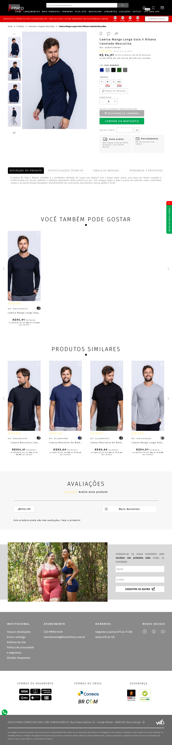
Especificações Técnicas (66, 170)
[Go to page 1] (86, 225)
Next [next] (14, 132)
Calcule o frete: (107, 130)
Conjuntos (110, 12)
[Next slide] (168, 268)
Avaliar (24, 509)
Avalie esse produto (123, 51)
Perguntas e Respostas (146, 170)
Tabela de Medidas (106, 170)
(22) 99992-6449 (53, 631)
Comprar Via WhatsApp (122, 121)
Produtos (20, 26)
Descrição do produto (26, 170)
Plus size (81, 12)
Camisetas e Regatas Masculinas (41, 26)
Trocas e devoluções (19, 631)
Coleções (125, 12)
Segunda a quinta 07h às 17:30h (114, 631)
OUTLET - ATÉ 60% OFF (146, 12)
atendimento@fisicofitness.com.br (64, 637)
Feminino (67, 12)
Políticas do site (16, 642)
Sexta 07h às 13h (105, 637)
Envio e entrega (16, 637)
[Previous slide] (4, 268)
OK (137, 130)
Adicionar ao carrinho (121, 113)
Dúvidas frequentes (18, 657)
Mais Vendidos (51, 12)
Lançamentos (32, 12)
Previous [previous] (14, 34)
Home (18, 12)
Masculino (95, 12)
